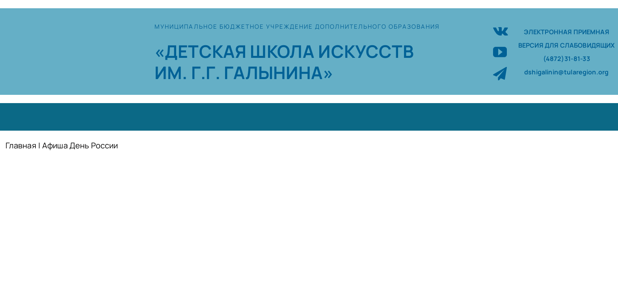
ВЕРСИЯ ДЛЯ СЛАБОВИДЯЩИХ (566, 45)
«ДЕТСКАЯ (202, 51)
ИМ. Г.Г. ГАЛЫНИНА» (243, 72)
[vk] (500, 30)
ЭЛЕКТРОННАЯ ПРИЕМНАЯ (566, 32)
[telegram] (500, 73)
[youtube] (500, 52)
